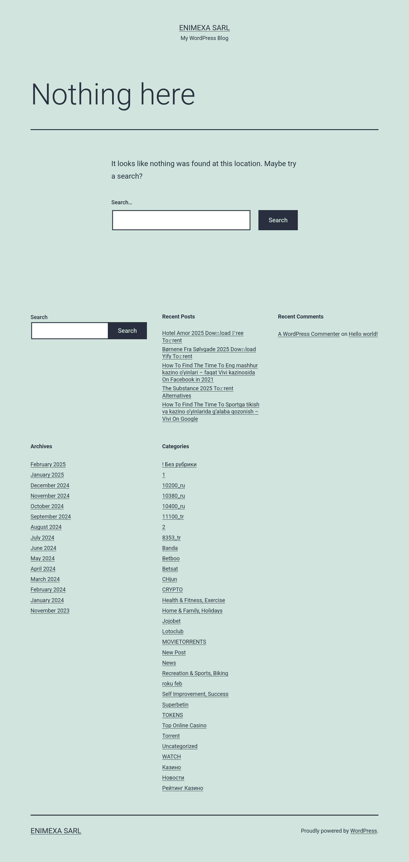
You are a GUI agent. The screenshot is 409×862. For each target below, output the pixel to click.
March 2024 (45, 579)
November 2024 (50, 496)
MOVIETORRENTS (184, 641)
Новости (173, 777)
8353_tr (171, 537)
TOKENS (172, 715)
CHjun (169, 579)
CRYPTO (172, 589)
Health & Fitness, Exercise (193, 600)
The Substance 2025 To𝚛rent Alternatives (197, 391)
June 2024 (43, 548)
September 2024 (51, 516)
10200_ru (173, 485)
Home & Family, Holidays (192, 610)
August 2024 (46, 527)
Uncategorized (180, 746)
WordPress (363, 830)
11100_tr (173, 516)
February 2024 (48, 589)
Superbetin (175, 704)
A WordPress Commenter (309, 334)
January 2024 (47, 600)
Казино (171, 767)
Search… (122, 202)
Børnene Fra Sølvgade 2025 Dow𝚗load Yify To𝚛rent (209, 352)
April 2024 (43, 569)
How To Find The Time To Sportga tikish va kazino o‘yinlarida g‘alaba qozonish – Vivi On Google (210, 411)
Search (39, 317)
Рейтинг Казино (182, 788)
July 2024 (42, 537)
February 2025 (48, 464)
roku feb (172, 683)
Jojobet (171, 621)
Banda (170, 548)
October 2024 (47, 506)
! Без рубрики (179, 464)
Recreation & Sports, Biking (195, 673)
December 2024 (50, 485)
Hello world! (363, 334)
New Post (174, 652)
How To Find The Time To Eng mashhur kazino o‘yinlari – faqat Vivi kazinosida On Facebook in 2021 (210, 372)
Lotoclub (173, 631)
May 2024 (43, 558)
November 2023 (50, 610)
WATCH (171, 756)
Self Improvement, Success (195, 694)
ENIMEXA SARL (204, 28)
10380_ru (173, 496)
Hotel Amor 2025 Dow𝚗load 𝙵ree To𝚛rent (202, 336)
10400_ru (173, 506)
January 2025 (47, 474)
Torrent (171, 736)
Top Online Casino (184, 725)
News (169, 663)
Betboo (171, 558)
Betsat (170, 569)
